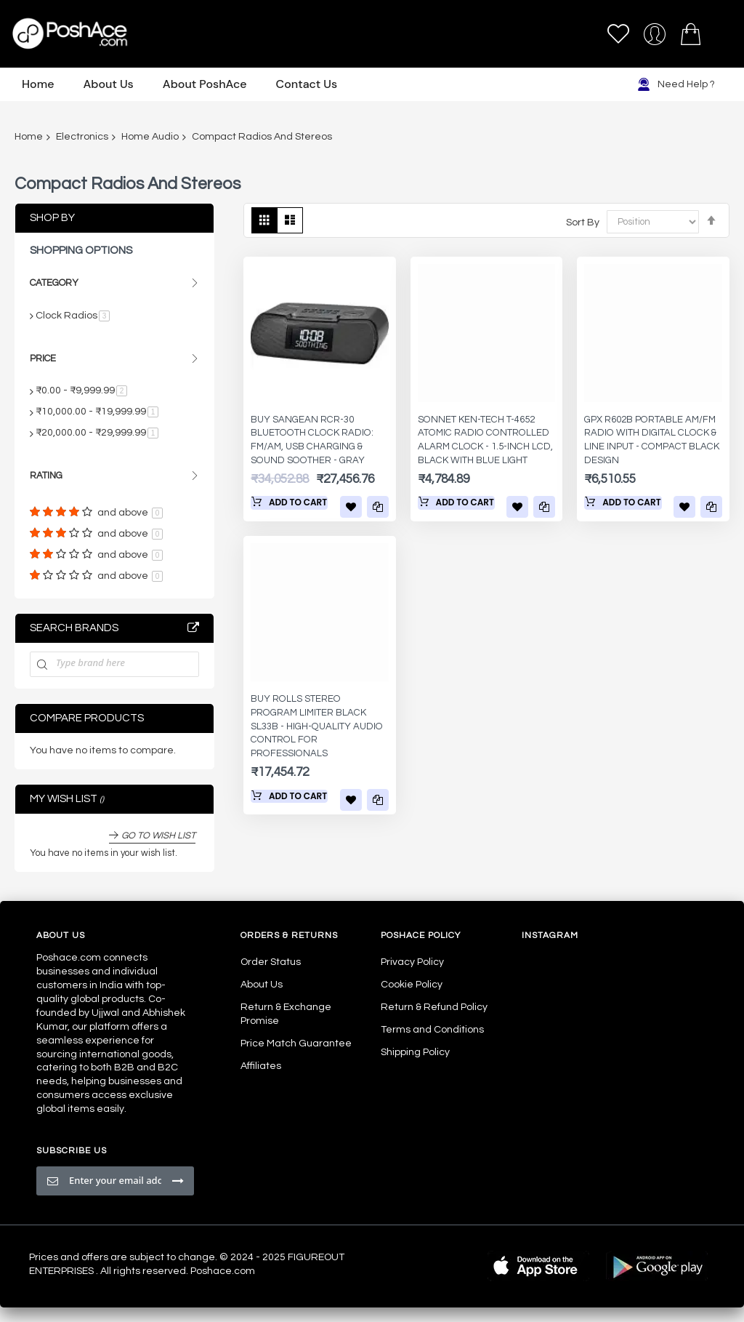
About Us (261, 985)
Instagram (550, 935)
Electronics (82, 137)
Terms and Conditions (432, 1030)
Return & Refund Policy (434, 1007)
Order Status (270, 962)
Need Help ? (676, 84)
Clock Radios (73, 316)
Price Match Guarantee (296, 1043)
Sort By (582, 222)
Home (29, 137)
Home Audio (150, 137)
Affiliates (260, 1066)
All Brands (193, 628)
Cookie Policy (411, 985)
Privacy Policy (412, 962)
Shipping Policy (415, 1052)
